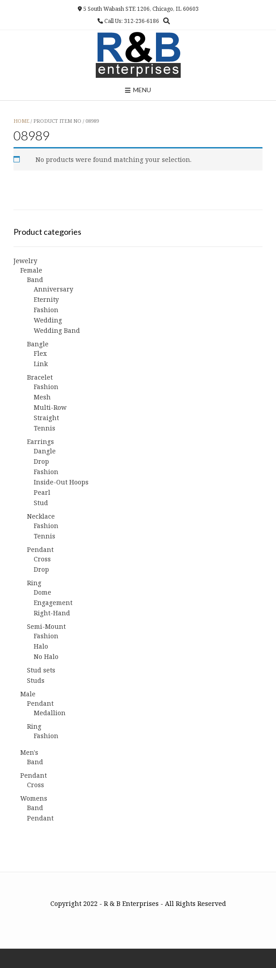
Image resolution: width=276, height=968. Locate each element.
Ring (34, 582)
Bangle (38, 344)
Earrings (40, 441)
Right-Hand (52, 613)
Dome (42, 592)
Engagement (53, 602)
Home (21, 120)
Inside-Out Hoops (61, 482)
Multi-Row (50, 407)
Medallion (50, 712)
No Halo (46, 656)
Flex (40, 353)
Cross (42, 559)
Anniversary (53, 289)
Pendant (40, 549)
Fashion (46, 309)
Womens (33, 798)
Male (28, 694)
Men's (29, 752)
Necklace (41, 516)
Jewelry (25, 260)
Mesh (42, 397)
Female (31, 270)
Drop (41, 461)
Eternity (46, 299)
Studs (36, 680)
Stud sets (41, 670)
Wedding (48, 320)
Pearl (42, 492)
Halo (41, 646)
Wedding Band (57, 330)
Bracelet (40, 377)
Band (35, 279)
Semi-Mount (46, 626)
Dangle (45, 451)
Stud (41, 502)
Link (41, 363)
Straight (46, 417)
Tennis (44, 428)
